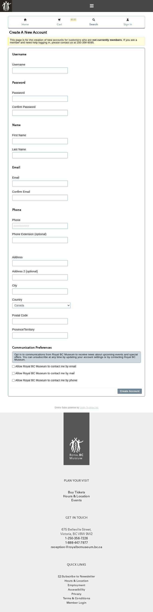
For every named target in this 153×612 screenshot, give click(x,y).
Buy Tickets (76, 492)
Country (41, 303)
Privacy (76, 594)
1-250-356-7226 (76, 538)
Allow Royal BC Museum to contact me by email (44, 366)
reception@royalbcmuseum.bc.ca (76, 547)
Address (40, 261)
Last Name (40, 153)
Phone (40, 223)
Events (76, 500)
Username (40, 68)
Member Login (77, 602)
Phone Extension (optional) (40, 238)
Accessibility (76, 589)
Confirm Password (40, 110)
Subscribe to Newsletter (78, 576)
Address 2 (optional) (40, 275)
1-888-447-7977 (76, 543)
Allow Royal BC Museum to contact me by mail (43, 373)
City (40, 289)
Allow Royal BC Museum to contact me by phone (44, 380)
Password (40, 96)
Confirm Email (40, 195)
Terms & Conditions (76, 598)
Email (40, 181)
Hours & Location (76, 496)
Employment (76, 585)
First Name (40, 139)
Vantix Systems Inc (89, 407)
